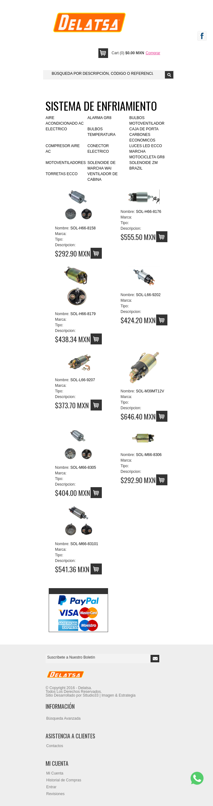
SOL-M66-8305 (83, 467)
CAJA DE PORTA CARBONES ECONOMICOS (143, 134)
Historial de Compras (63, 780)
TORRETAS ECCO (61, 174)
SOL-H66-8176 (148, 211)
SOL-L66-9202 (148, 295)
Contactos (54, 746)
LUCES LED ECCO (145, 146)
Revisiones (55, 794)
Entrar (51, 787)
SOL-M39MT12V (150, 391)
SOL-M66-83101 (84, 544)
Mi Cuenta (54, 773)
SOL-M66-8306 (148, 455)
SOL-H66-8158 (83, 228)
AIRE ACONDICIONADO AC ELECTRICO (65, 123)
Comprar (153, 53)
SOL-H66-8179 (83, 314)
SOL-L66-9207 (82, 380)
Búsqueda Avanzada (63, 718)
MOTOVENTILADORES (66, 163)
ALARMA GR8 (99, 118)
